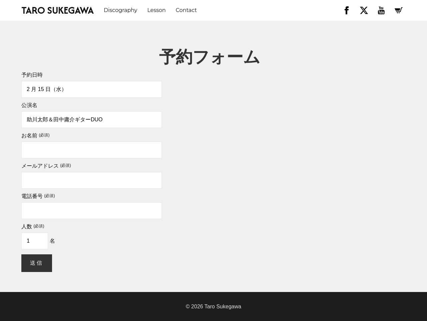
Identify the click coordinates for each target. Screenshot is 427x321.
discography (120, 10)
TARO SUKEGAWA (57, 10)
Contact (186, 10)
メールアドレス (46, 166)
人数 (32, 226)
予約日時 (32, 75)
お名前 (35, 135)
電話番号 (38, 196)
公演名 (29, 105)
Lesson (156, 10)
